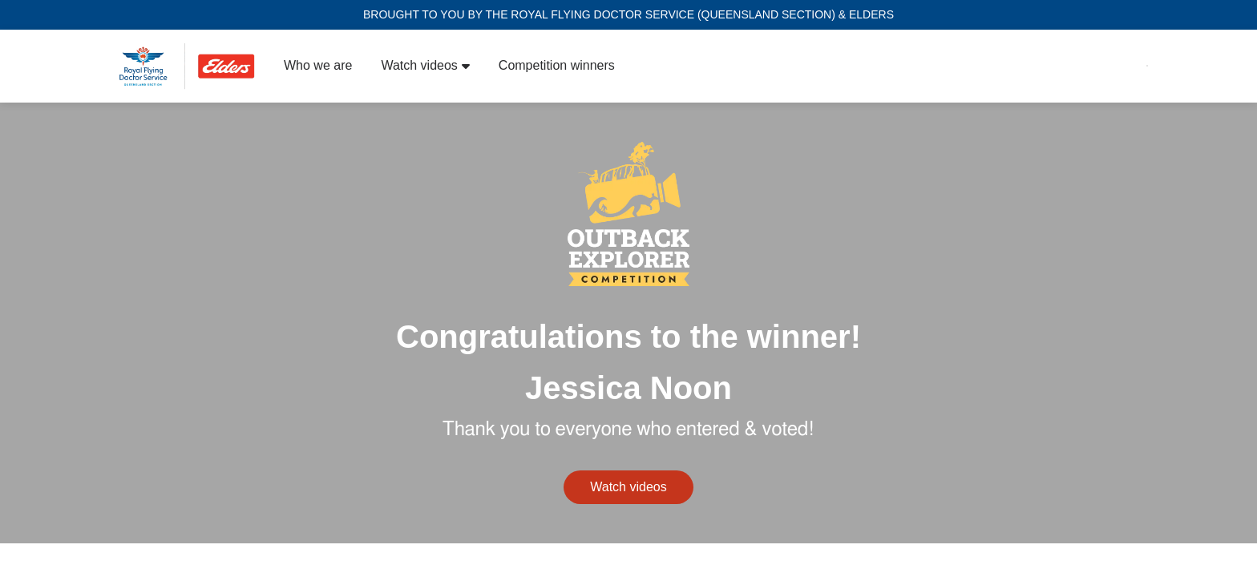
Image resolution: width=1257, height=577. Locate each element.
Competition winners (557, 65)
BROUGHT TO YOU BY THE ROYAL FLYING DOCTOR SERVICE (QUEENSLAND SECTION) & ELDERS (628, 14)
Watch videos (425, 65)
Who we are (318, 65)
